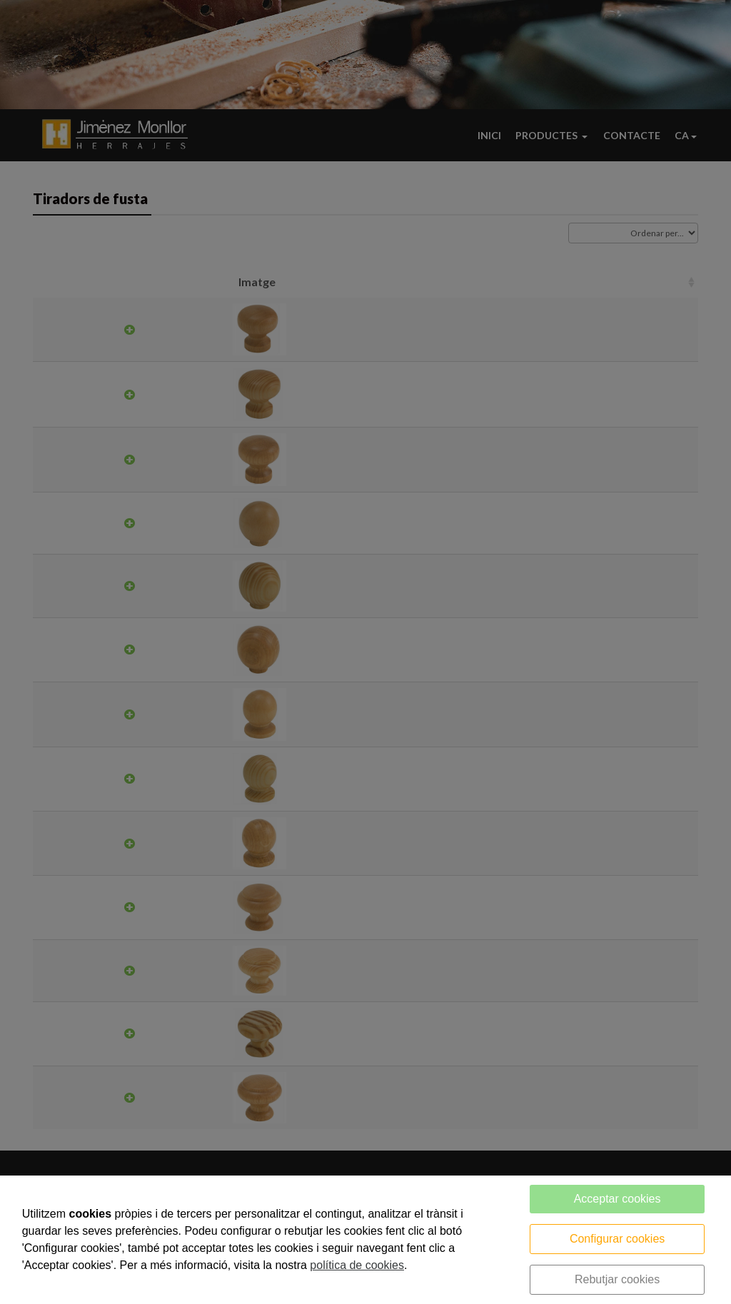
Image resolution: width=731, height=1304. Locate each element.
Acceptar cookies (617, 1199)
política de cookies (357, 1265)
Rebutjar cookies (617, 1279)
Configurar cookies (617, 1239)
